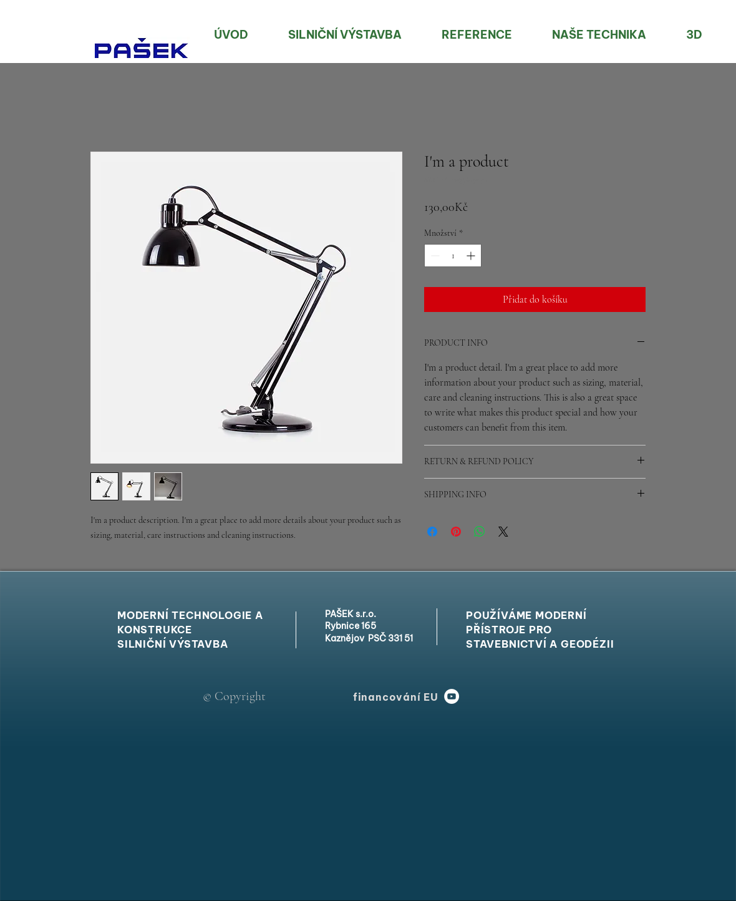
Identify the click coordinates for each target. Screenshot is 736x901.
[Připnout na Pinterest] (455, 531)
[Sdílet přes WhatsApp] (479, 531)
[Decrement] (434, 255)
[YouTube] (451, 696)
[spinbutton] (453, 255)
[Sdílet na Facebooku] (432, 531)
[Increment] (472, 255)
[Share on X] (503, 531)
